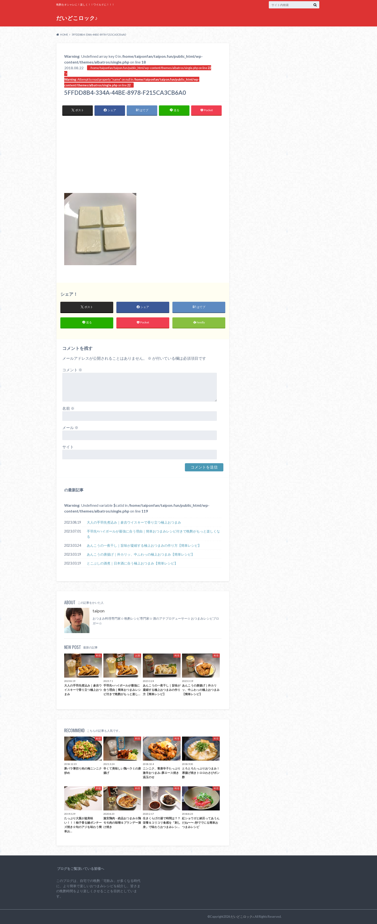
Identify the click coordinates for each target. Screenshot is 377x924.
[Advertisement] (142, 157)
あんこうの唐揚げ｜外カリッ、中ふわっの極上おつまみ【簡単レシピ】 (141, 554)
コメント (72, 370)
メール (70, 427)
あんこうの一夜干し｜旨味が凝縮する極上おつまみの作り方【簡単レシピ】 (144, 545)
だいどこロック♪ (77, 18)
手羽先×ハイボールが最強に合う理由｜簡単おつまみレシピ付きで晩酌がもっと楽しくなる (153, 534)
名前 (68, 408)
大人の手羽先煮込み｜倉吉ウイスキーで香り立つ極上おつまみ (134, 522)
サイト (68, 447)
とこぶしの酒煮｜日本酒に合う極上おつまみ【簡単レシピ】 (132, 563)
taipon (99, 611)
